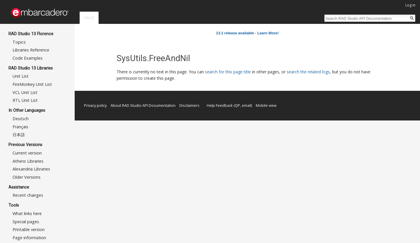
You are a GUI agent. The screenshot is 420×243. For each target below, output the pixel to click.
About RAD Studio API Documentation (143, 105)
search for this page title (228, 72)
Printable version (29, 229)
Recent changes (28, 195)
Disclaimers (189, 105)
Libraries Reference (31, 50)
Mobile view (266, 105)
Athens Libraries (28, 161)
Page (89, 17)
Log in (410, 5)
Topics (19, 42)
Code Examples (28, 58)
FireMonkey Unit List (32, 84)
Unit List (21, 76)
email (246, 105)
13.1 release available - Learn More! (247, 33)
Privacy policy (95, 105)
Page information (29, 237)
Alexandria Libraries (31, 169)
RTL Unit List (25, 100)
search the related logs (308, 72)
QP (237, 105)
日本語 (19, 134)
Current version (27, 153)
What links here (27, 213)
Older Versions (27, 177)
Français (20, 127)
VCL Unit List (25, 92)
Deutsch (21, 118)
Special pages (26, 221)
